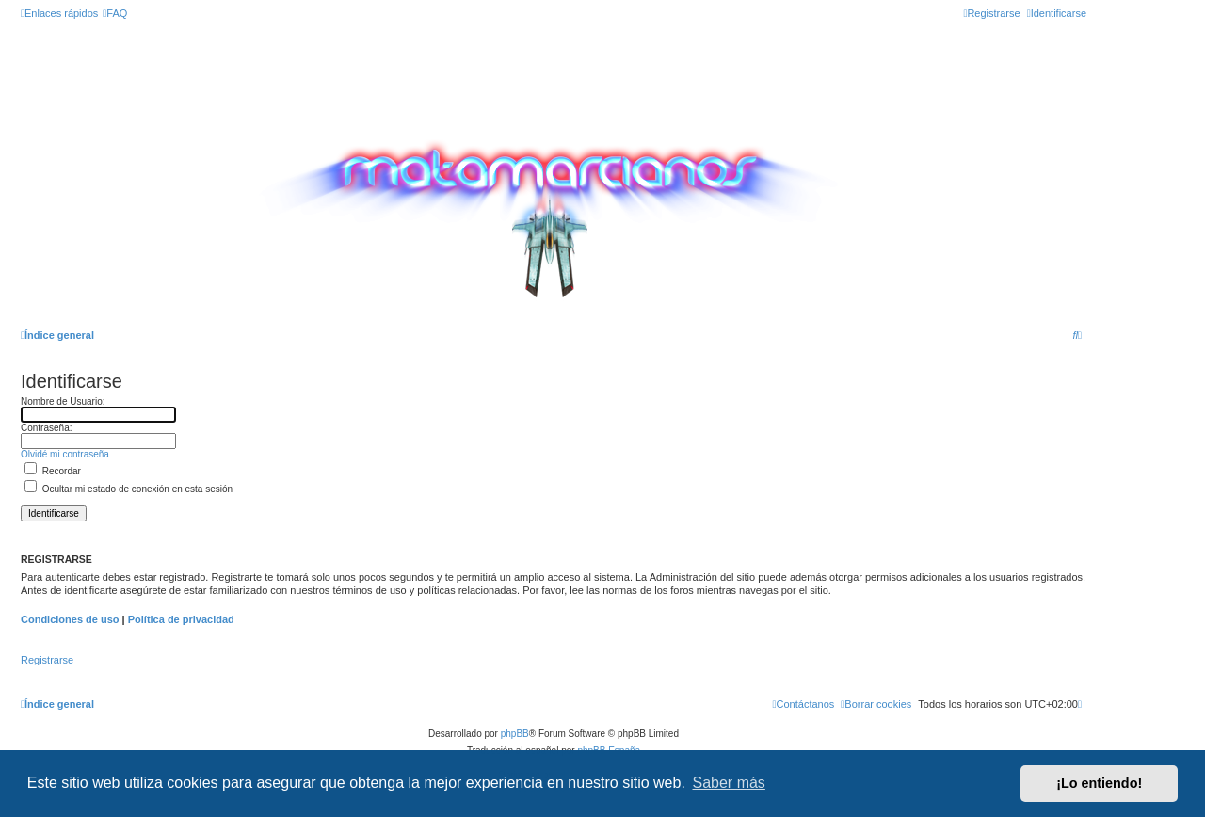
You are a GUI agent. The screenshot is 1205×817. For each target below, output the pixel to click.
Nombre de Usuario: (62, 401)
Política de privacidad (181, 619)
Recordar (52, 471)
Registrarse (47, 659)
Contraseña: (46, 428)
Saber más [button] (729, 783)
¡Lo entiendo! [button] (1099, 783)
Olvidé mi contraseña (65, 454)
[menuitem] (115, 13)
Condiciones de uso (70, 619)
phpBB (515, 734)
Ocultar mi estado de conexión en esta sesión (128, 489)
